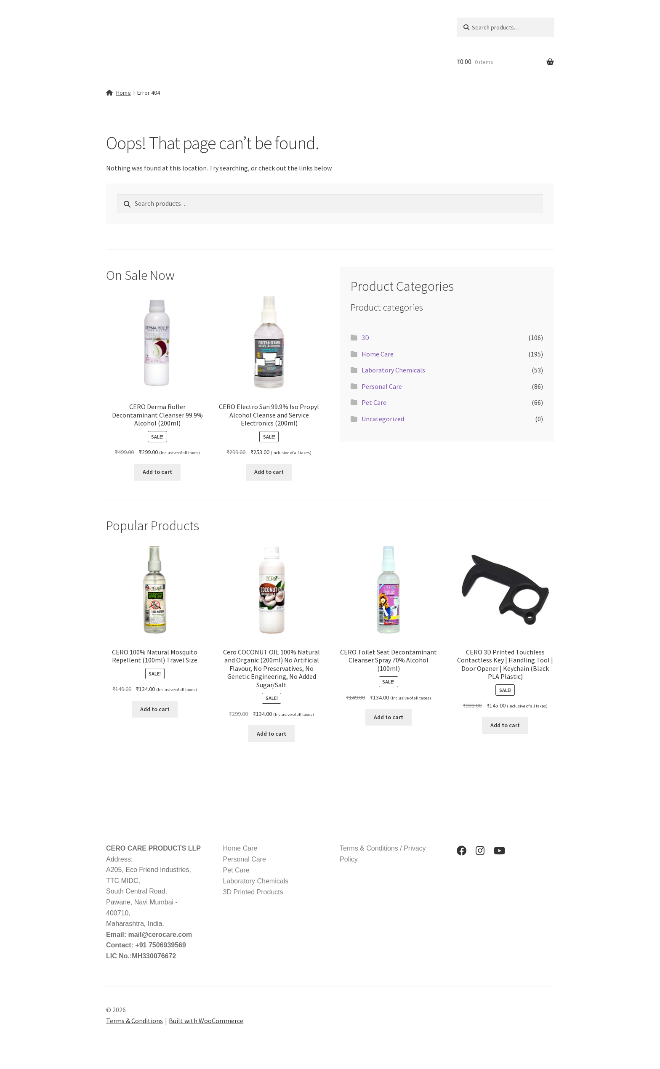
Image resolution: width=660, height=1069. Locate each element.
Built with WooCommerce (206, 1020)
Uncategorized (383, 419)
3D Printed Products (253, 892)
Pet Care (374, 402)
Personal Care (382, 386)
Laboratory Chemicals (393, 370)
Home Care (378, 354)
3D (365, 337)
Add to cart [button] (157, 472)
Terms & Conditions (134, 1020)
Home (123, 92)
